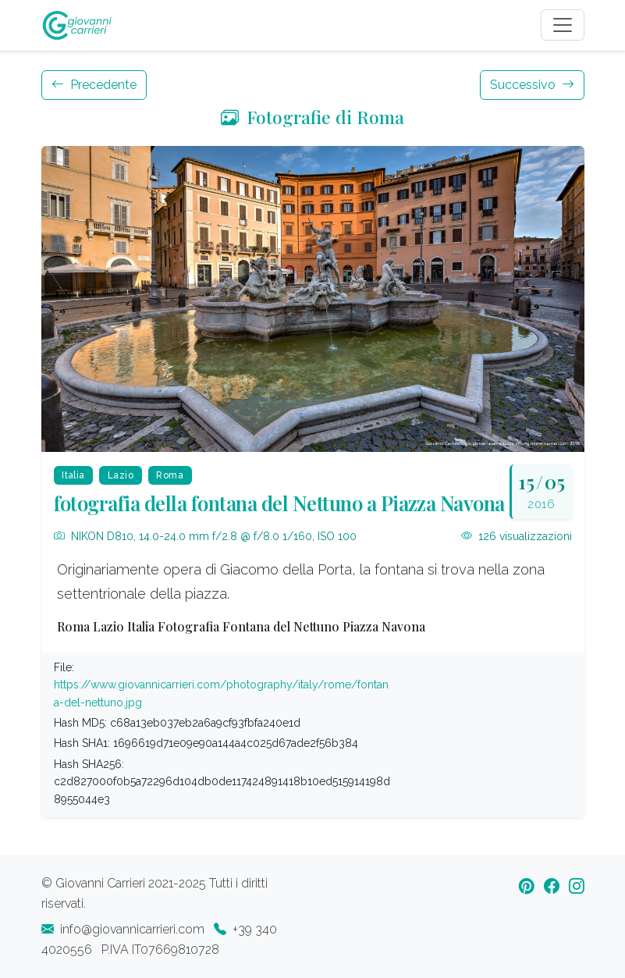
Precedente (94, 84)
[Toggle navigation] (562, 25)
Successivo (532, 84)
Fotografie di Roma (312, 117)
